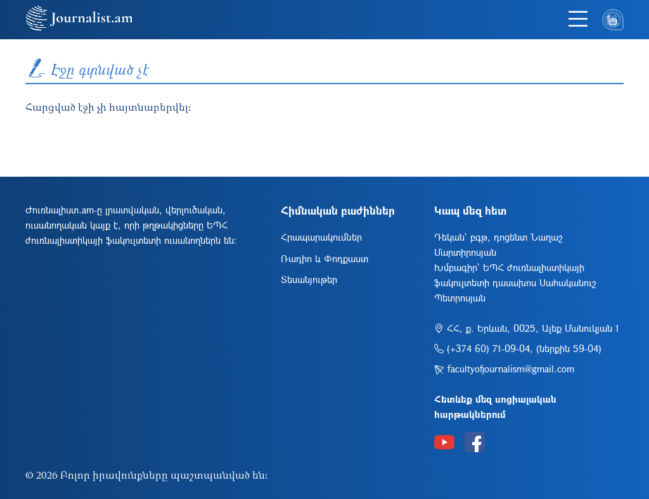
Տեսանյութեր (309, 279)
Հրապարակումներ (321, 237)
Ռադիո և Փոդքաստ (324, 258)
